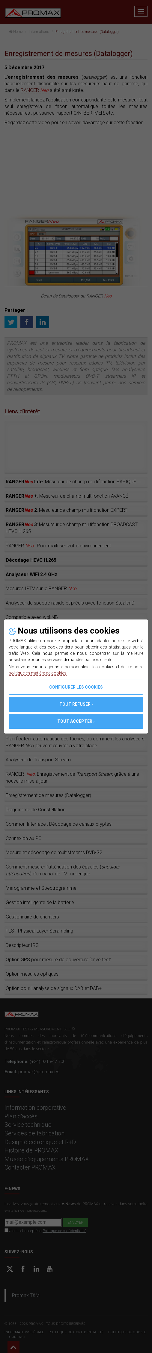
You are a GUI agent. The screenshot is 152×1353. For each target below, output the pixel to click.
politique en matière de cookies (38, 673)
